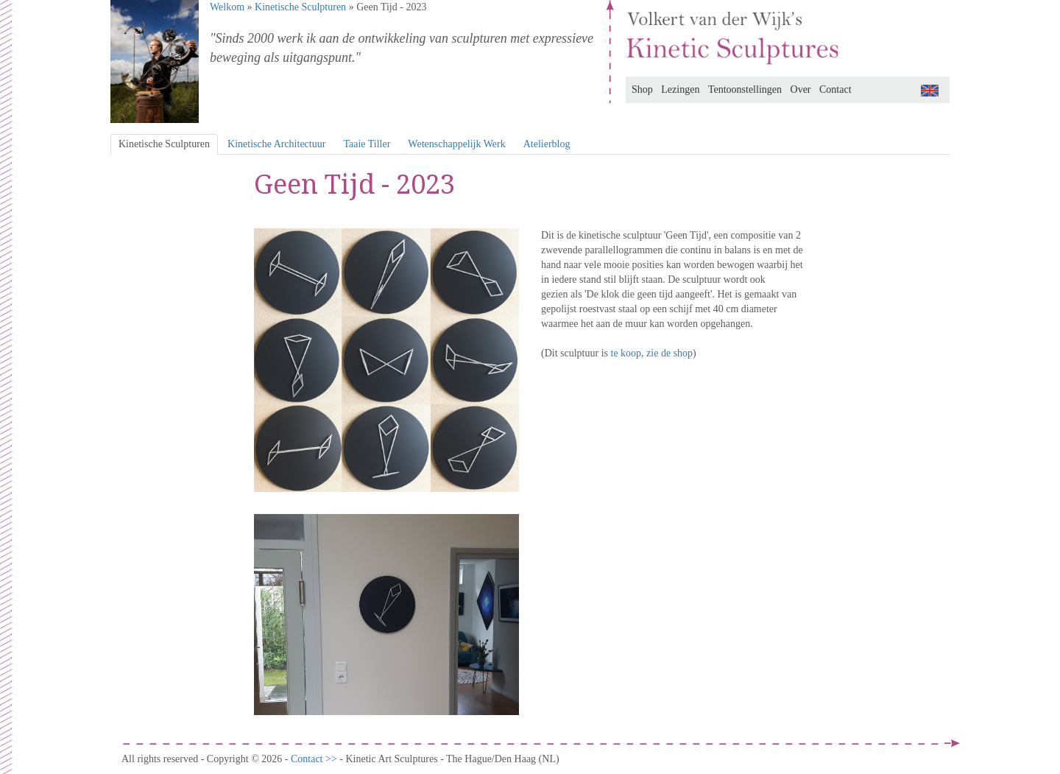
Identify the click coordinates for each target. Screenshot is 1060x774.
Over (801, 89)
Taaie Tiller (366, 143)
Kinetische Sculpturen (300, 7)
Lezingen (680, 89)
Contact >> (315, 758)
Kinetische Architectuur (276, 143)
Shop (642, 89)
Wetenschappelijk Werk (456, 143)
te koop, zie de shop (652, 353)
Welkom (227, 7)
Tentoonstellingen (745, 89)
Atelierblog (546, 143)
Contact (835, 89)
